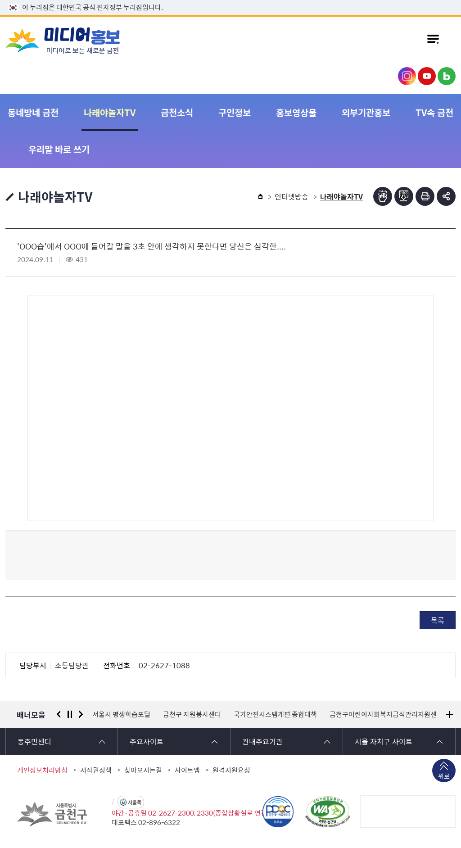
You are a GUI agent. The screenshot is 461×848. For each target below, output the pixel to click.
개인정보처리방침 (42, 770)
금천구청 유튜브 (427, 76)
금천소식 (177, 112)
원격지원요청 (231, 770)
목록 (437, 620)
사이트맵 (187, 770)
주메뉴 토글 (433, 40)
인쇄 (425, 196)
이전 (58, 714)
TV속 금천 (434, 112)
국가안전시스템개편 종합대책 (275, 714)
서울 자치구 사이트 (383, 741)
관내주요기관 (262, 741)
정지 (70, 714)
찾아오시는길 (143, 770)
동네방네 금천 (33, 112)
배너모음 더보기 (449, 714)
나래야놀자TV (110, 112)
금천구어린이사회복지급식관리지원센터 (386, 714)
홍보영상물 (296, 112)
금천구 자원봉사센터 (192, 714)
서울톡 (134, 802)
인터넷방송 (291, 196)
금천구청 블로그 (447, 76)
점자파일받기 (403, 196)
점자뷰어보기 (382, 196)
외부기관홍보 (366, 112)
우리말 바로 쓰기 (59, 149)
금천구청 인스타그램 (407, 76)
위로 (444, 776)
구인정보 (234, 112)
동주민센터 (34, 741)
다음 (81, 714)
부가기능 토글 (446, 196)
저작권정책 (96, 770)
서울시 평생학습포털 (121, 714)
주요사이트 (146, 741)
